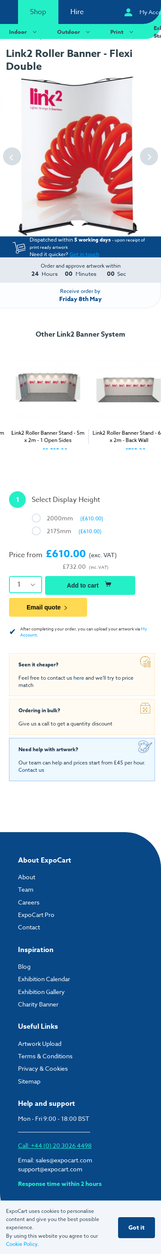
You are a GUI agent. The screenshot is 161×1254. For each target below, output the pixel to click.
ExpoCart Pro (36, 915)
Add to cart (90, 584)
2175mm (74, 531)
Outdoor (74, 31)
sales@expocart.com (64, 1160)
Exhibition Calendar (44, 979)
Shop (38, 12)
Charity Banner (38, 1004)
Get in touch (84, 254)
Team (25, 889)
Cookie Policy (21, 1244)
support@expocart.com (50, 1169)
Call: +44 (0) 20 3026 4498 (54, 1145)
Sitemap (29, 1081)
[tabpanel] (40, 398)
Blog (24, 966)
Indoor (24, 31)
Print (123, 31)
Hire (77, 12)
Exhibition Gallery (41, 992)
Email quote (48, 607)
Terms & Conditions (45, 1056)
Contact (29, 927)
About (26, 877)
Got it (136, 1227)
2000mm (75, 518)
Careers (28, 902)
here (78, 677)
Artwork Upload (39, 1043)
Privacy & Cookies (43, 1068)
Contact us (31, 769)
